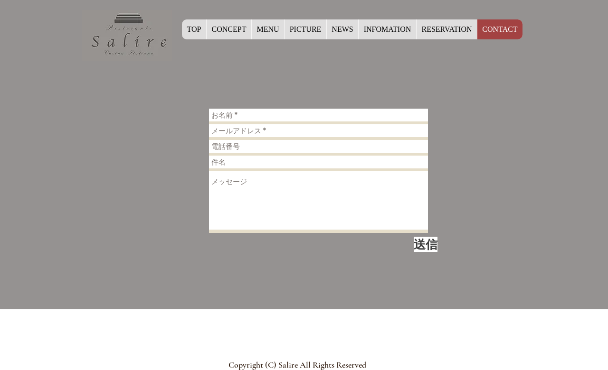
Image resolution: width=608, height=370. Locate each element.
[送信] (425, 244)
